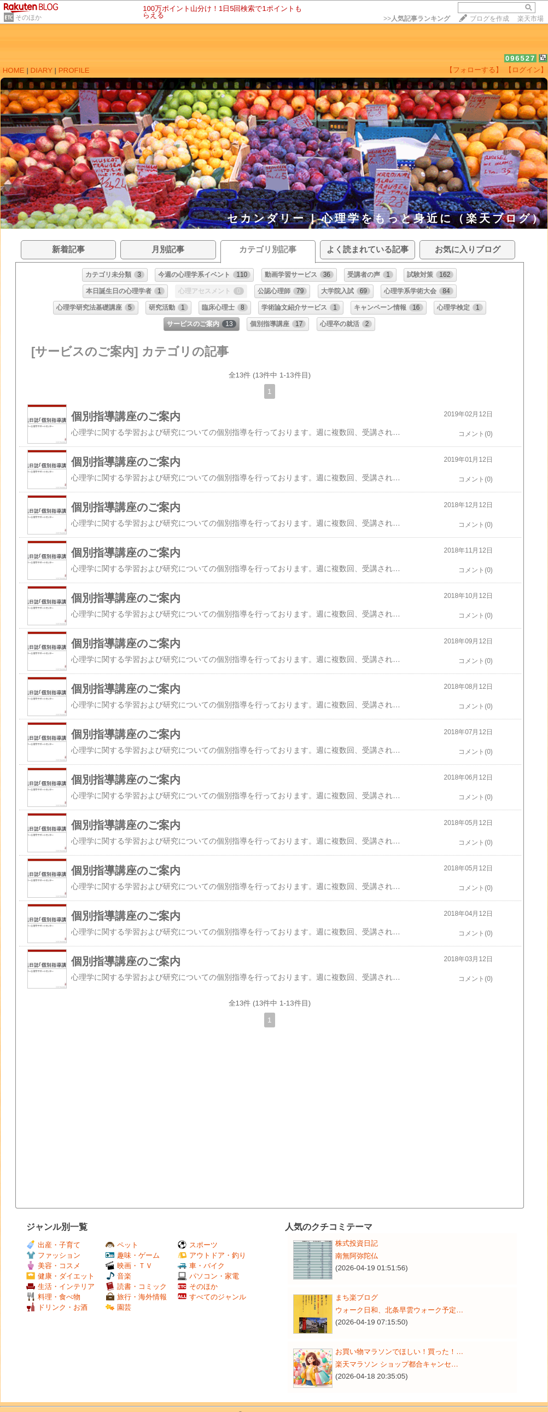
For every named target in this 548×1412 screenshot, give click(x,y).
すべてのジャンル (212, 1297)
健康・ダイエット (60, 1276)
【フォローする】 (474, 70)
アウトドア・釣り (212, 1255)
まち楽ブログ (356, 1297)
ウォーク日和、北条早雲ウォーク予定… (399, 1310)
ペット (122, 1245)
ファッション (53, 1255)
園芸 (118, 1307)
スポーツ (198, 1245)
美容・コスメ (53, 1266)
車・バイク (201, 1266)
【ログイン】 (526, 70)
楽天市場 (530, 18)
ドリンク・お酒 (57, 1307)
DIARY (42, 70)
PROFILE (74, 70)
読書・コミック (136, 1286)
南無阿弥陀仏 (356, 1256)
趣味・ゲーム (133, 1255)
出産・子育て (53, 1245)
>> (416, 18)
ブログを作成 (489, 18)
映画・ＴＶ (129, 1266)
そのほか (28, 17)
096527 (520, 58)
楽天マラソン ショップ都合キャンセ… (396, 1364)
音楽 (118, 1276)
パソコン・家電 (208, 1276)
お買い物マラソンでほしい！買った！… (399, 1351)
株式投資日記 (356, 1243)
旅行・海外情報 (136, 1297)
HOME (14, 70)
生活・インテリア (60, 1286)
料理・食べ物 (53, 1297)
